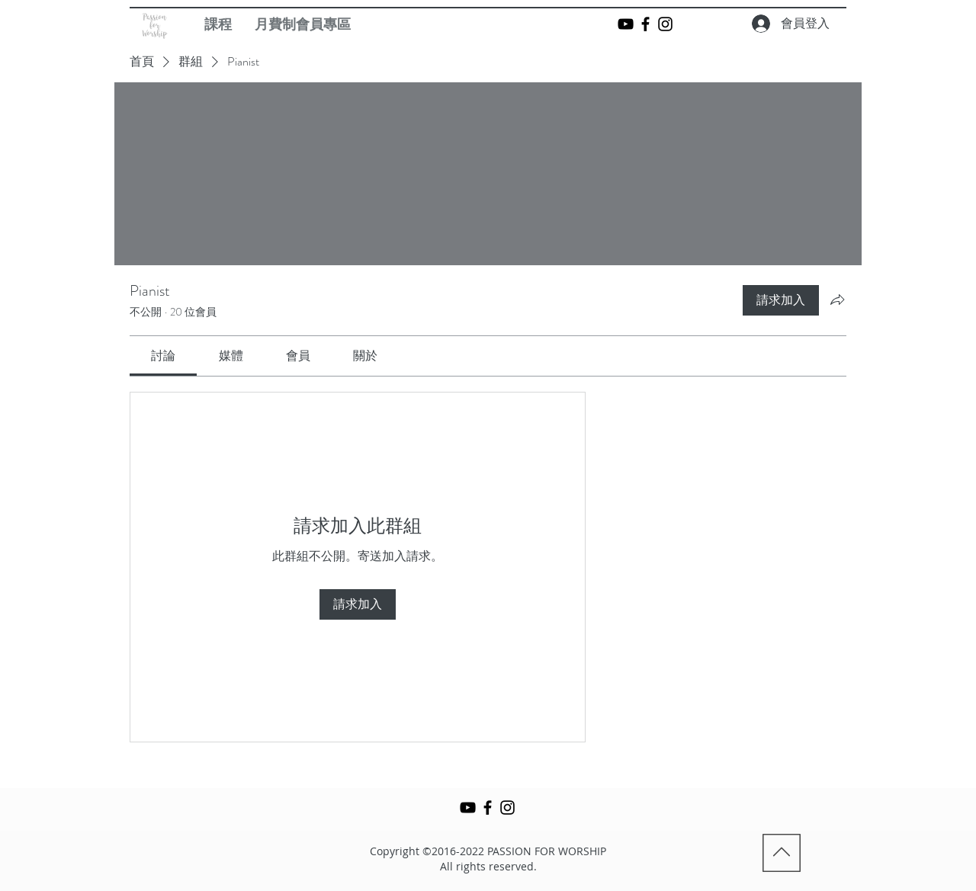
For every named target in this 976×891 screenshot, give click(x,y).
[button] (218, 24)
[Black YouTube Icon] (625, 24)
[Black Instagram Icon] (665, 24)
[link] (163, 355)
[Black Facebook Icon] (645, 24)
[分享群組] (837, 299)
